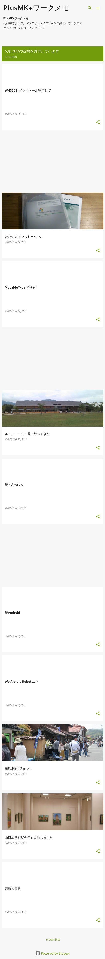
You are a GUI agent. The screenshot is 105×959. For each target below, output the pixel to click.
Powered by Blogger (52, 953)
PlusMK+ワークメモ (36, 8)
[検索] (89, 8)
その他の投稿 (52, 939)
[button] (97, 122)
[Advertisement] (52, 161)
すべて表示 (11, 56)
